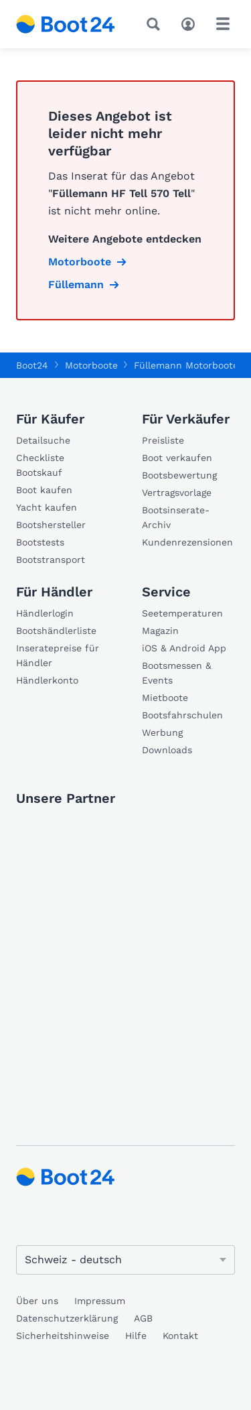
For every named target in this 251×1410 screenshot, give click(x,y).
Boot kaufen (44, 490)
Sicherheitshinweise (62, 1335)
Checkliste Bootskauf (40, 465)
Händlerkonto (47, 680)
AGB (143, 1318)
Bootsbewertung (179, 475)
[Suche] (156, 24)
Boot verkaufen (177, 457)
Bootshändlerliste (56, 630)
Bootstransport (50, 559)
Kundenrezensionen (187, 542)
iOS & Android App (184, 648)
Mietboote (165, 697)
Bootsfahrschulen (182, 715)
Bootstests (40, 542)
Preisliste (163, 440)
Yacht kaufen (46, 507)
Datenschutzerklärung (67, 1318)
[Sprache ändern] (125, 1260)
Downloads (167, 750)
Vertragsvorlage (177, 492)
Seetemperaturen (182, 613)
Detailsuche (43, 440)
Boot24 (32, 365)
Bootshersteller (51, 524)
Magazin (160, 630)
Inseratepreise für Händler (57, 655)
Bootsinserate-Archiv (176, 517)
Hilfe (136, 1335)
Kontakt (180, 1335)
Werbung (162, 732)
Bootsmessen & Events (177, 673)
